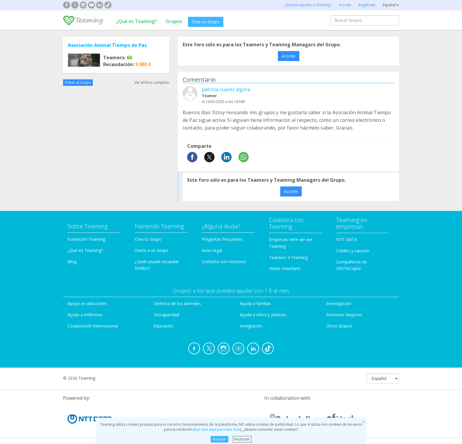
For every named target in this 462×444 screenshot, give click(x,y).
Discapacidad (166, 314)
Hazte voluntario (285, 268)
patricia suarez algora (226, 89)
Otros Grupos (339, 326)
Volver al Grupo (78, 82)
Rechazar (242, 439)
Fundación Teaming (86, 239)
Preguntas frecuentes (222, 239)
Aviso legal (212, 250)
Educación (163, 326)
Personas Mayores (344, 314)
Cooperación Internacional (92, 326)
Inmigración (251, 326)
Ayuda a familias (255, 303)
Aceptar (219, 439)
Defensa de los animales (177, 303)
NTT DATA (346, 239)
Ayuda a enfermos (85, 314)
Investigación (338, 303)
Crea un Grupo (206, 21)
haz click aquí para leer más (217, 429)
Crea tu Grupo (148, 239)
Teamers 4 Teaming (288, 257)
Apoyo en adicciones (87, 303)
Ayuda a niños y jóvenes (263, 314)
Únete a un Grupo (152, 250)
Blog (71, 261)
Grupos (174, 21)
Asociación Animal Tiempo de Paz (107, 45)
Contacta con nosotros (224, 261)
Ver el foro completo (151, 82)
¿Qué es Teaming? (136, 21)
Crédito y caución (352, 250)
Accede (289, 56)
